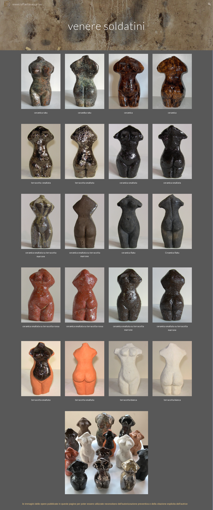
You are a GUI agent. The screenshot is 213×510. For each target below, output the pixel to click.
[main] (106, 25)
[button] (209, 4)
